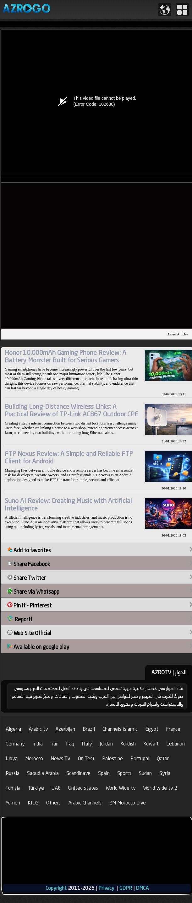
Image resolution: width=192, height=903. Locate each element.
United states (83, 788)
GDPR (125, 888)
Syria (164, 773)
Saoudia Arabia (43, 773)
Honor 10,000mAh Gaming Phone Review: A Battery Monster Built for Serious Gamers (65, 356)
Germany (15, 744)
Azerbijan (65, 729)
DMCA (142, 888)
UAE (56, 788)
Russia (12, 773)
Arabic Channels (84, 803)
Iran (54, 744)
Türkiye (36, 788)
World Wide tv (120, 788)
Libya (12, 758)
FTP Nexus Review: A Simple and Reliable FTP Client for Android (69, 457)
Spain (104, 773)
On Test (86, 758)
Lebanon (175, 744)
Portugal (139, 758)
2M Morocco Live (127, 803)
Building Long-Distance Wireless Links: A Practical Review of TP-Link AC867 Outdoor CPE (71, 410)
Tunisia (13, 788)
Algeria (13, 729)
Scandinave (78, 773)
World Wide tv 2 (160, 788)
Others (53, 803)
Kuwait (151, 744)
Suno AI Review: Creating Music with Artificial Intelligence (68, 504)
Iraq (70, 744)
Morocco (34, 758)
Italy (87, 744)
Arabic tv (38, 729)
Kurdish (128, 744)
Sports (124, 773)
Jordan (106, 744)
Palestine (112, 758)
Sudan (145, 773)
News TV (60, 758)
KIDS (33, 803)
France (173, 729)
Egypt (151, 729)
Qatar (163, 758)
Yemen (13, 803)
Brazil (89, 729)
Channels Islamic (120, 729)
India (37, 744)
